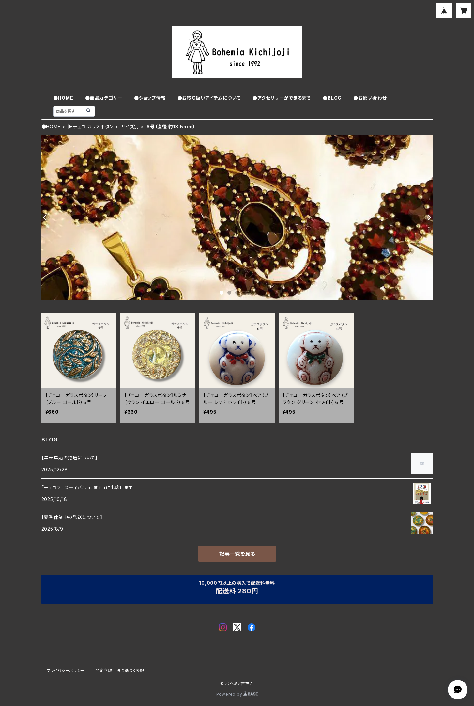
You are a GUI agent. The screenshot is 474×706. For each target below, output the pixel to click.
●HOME (63, 98)
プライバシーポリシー (66, 670)
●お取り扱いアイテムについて (209, 98)
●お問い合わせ (370, 98)
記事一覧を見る (237, 554)
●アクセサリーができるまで (281, 98)
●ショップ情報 (150, 98)
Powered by (237, 694)
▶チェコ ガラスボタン (91, 126)
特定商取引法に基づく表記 (120, 670)
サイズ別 (130, 126)
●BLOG (332, 98)
